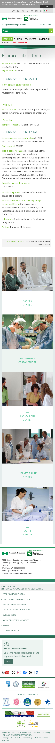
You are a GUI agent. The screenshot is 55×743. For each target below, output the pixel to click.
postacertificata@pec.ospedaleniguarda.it (18, 573)
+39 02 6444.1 (46, 24)
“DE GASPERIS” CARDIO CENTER (27, 359)
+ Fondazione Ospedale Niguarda (15, 609)
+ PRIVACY (5, 625)
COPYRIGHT (37, 732)
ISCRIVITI (8, 661)
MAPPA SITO (6, 732)
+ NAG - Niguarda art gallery (13, 604)
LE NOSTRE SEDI (30, 39)
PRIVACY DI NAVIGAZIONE (22, 732)
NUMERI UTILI (44, 39)
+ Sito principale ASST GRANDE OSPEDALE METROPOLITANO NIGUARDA (22, 587)
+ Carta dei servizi (9, 615)
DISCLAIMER (15, 735)
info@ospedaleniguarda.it (14, 24)
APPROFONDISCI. (37, 4)
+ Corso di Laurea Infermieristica (15, 599)
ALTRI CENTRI (27, 531)
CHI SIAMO (18, 39)
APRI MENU (7, 39)
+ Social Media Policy (10, 630)
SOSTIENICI (6, 42)
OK (47, 6)
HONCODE (6, 735)
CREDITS (46, 732)
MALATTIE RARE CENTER (27, 474)
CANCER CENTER (27, 302)
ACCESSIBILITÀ (26, 735)
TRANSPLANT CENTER (27, 417)
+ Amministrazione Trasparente (15, 620)
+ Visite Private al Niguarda (13, 594)
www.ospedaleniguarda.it (12, 570)
